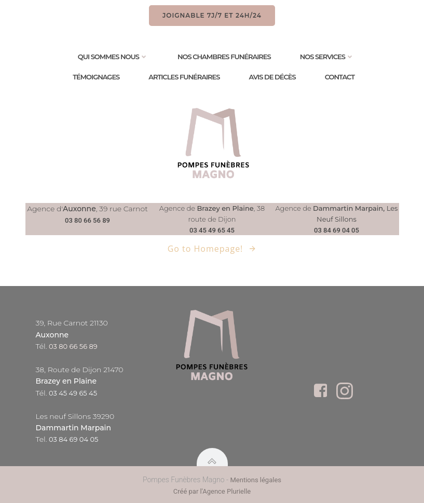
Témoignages (96, 77)
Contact (339, 77)
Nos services (327, 56)
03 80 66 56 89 (87, 220)
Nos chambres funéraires (224, 56)
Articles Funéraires (184, 77)
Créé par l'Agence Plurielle (212, 491)
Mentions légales (255, 480)
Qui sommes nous (113, 56)
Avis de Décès (272, 77)
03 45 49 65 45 (212, 230)
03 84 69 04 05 (336, 230)
